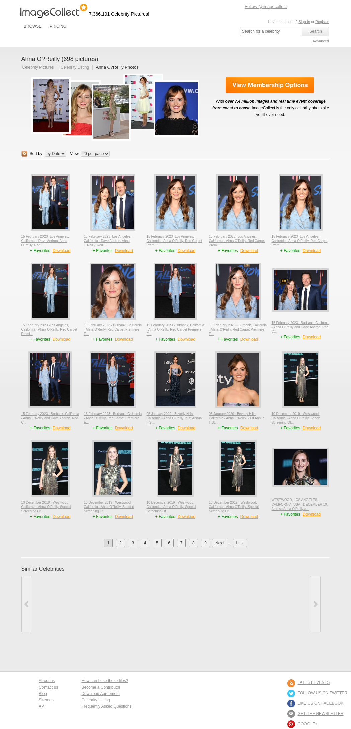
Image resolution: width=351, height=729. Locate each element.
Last (240, 543)
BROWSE (32, 26)
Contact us (48, 687)
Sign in (304, 22)
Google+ (308, 724)
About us (47, 680)
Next (219, 543)
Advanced (321, 41)
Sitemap (46, 700)
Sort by (36, 153)
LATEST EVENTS (314, 682)
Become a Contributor (100, 687)
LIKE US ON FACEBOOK (321, 703)
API (42, 706)
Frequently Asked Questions (106, 706)
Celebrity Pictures (38, 67)
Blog (43, 693)
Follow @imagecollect (266, 6)
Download (61, 250)
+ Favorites (40, 250)
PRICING (58, 26)
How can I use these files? (104, 680)
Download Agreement (100, 693)
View (74, 153)
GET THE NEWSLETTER (321, 713)
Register (322, 22)
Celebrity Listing (75, 67)
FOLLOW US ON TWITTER (322, 693)
